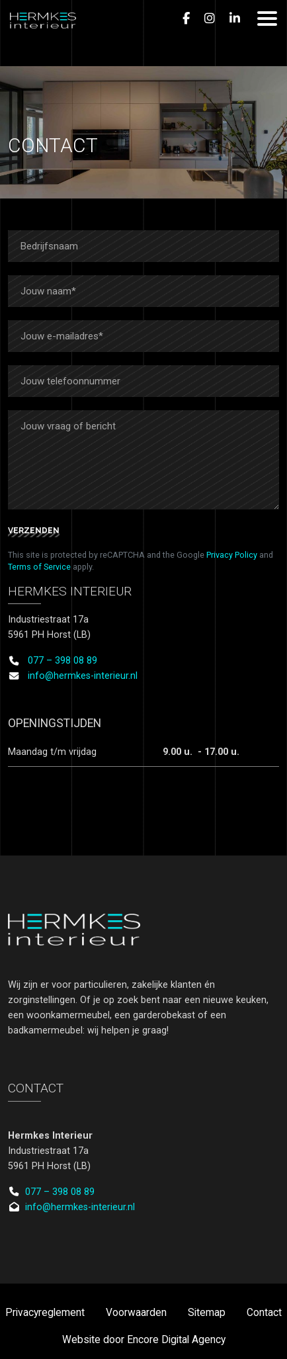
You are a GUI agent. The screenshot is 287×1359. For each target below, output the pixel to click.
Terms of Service (39, 567)
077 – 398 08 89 (62, 660)
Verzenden (34, 530)
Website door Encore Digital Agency (144, 1340)
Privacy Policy (231, 555)
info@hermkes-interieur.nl (83, 675)
